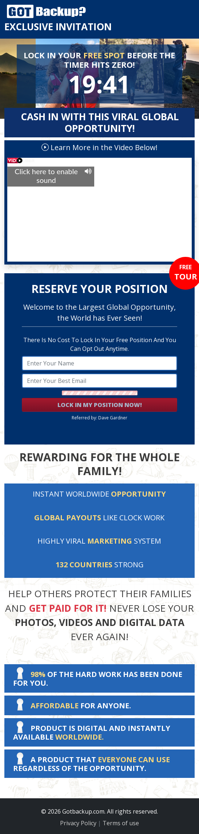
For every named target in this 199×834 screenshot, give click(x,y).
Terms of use (121, 823)
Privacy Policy (78, 823)
